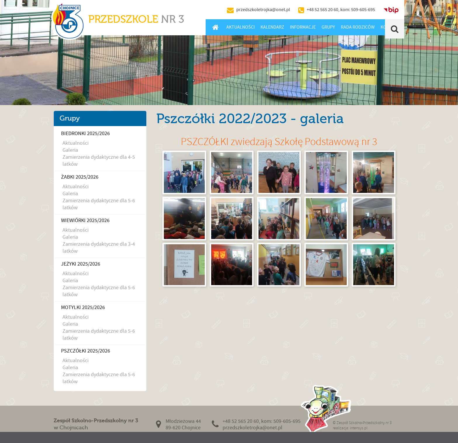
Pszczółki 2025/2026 (85, 351)
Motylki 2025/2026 (83, 307)
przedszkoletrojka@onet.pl (263, 10)
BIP (391, 10)
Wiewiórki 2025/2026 (85, 220)
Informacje (303, 27)
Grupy (328, 27)
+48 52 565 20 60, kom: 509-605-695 (341, 10)
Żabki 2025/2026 (79, 177)
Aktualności (240, 27)
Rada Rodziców (358, 27)
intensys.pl (358, 427)
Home (215, 27)
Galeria (70, 150)
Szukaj (394, 29)
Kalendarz (272, 27)
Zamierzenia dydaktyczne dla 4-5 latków (99, 161)
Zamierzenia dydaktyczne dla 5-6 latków (99, 204)
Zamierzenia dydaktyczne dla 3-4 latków (99, 247)
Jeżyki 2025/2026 (80, 264)
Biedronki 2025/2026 (85, 133)
